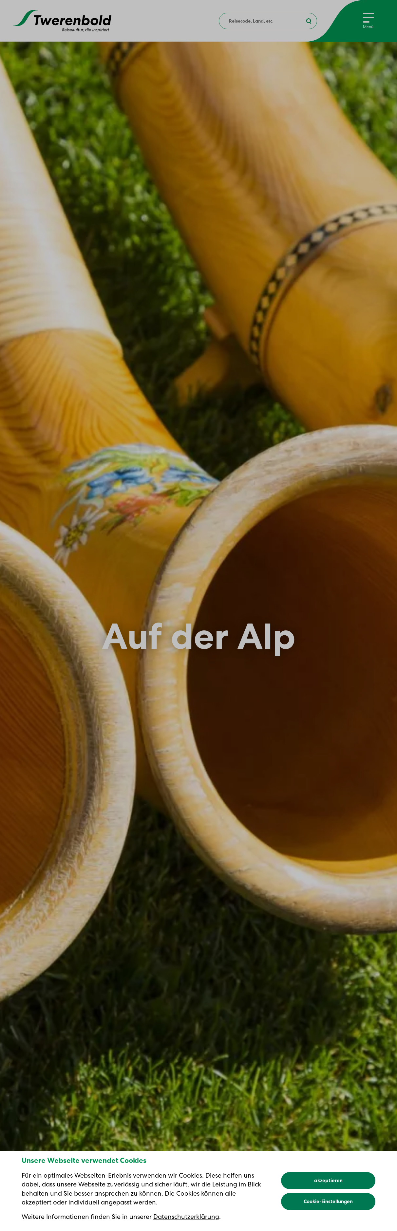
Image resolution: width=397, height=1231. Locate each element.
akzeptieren (328, 1201)
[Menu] (368, 21)
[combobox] (268, 21)
